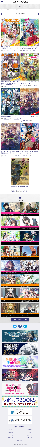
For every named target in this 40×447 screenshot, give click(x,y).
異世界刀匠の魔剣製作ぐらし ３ (8, 116)
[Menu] (2, 2)
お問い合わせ (29, 437)
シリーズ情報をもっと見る (20, 319)
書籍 (8, 9)
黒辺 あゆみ (26, 155)
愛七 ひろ (15, 190)
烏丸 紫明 (6, 50)
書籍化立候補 (10, 437)
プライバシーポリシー (20, 440)
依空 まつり (26, 120)
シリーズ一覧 (10, 435)
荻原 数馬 (6, 118)
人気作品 (29, 432)
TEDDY (17, 86)
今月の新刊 (29, 429)
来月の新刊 (10, 432)
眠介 (15, 50)
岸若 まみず (6, 86)
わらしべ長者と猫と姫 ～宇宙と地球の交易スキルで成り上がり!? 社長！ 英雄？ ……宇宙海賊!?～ (10, 83)
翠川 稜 (25, 50)
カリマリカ (16, 118)
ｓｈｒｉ (13, 191)
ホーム (2, 9)
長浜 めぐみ (25, 191)
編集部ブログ (29, 435)
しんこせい (25, 85)
